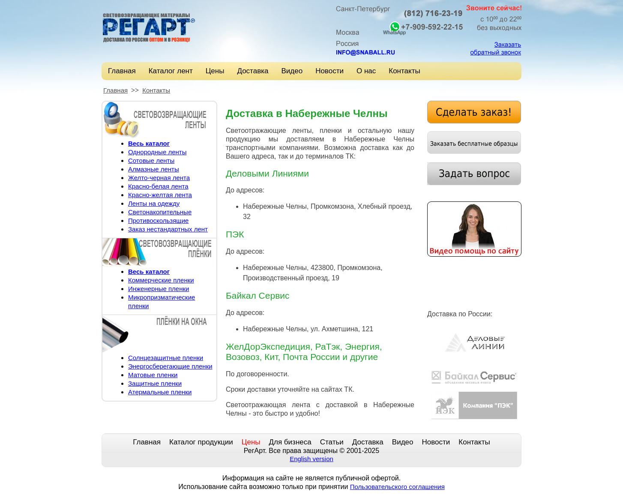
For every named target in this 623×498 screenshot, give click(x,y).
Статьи (332, 442)
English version (311, 458)
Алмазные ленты (153, 169)
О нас (366, 71)
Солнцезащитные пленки (165, 357)
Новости (329, 71)
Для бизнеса (290, 442)
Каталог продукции (201, 442)
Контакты (404, 71)
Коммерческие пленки (161, 280)
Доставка (252, 71)
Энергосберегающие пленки (170, 366)
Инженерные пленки (158, 288)
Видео (292, 71)
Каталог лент (171, 71)
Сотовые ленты (151, 160)
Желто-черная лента (159, 177)
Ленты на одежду (154, 203)
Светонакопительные (160, 212)
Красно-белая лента (158, 186)
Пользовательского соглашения (397, 486)
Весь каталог (149, 143)
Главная (122, 71)
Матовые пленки (152, 374)
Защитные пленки (155, 383)
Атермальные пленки (160, 392)
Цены (215, 71)
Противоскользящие (158, 220)
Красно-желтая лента (160, 194)
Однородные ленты (157, 152)
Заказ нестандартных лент (168, 229)
